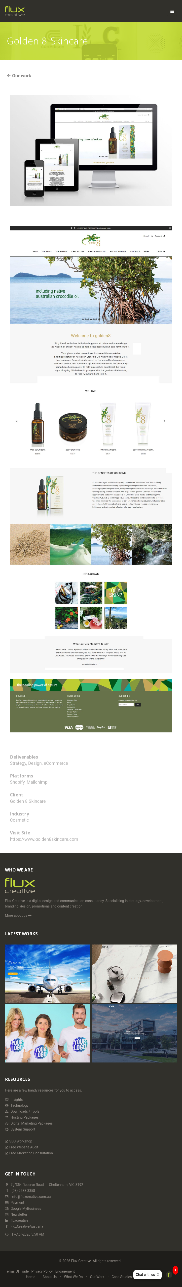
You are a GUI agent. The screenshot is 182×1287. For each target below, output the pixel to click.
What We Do (73, 1277)
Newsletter (16, 1214)
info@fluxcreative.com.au (28, 1197)
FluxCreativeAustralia (24, 1226)
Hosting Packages (22, 1117)
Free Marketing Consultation (29, 1153)
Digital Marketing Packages (29, 1123)
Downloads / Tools (22, 1111)
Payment (14, 1203)
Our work (21, 75)
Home (30, 1277)
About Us (49, 1277)
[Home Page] (20, 888)
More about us (19, 915)
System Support (20, 1129)
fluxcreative (16, 1220)
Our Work (97, 1277)
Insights (14, 1099)
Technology (16, 1105)
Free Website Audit (21, 1147)
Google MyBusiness (23, 1209)
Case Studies (121, 1277)
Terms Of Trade (17, 1271)
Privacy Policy (42, 1271)
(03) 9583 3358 (23, 1191)
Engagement (65, 1271)
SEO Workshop (18, 1141)
